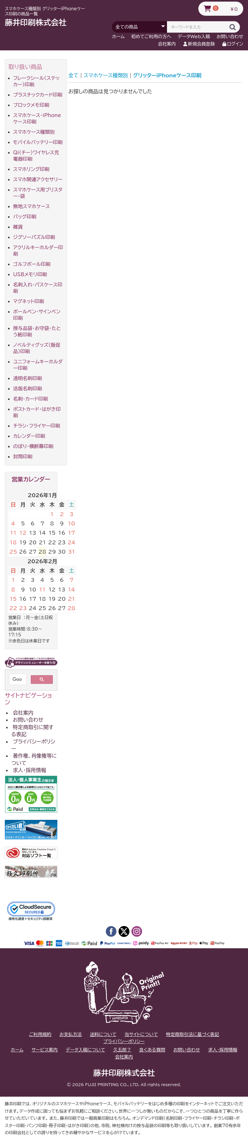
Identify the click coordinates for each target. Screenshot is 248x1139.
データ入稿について (85, 1050)
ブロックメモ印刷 (31, 105)
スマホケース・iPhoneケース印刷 (37, 118)
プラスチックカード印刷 (37, 94)
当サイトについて (141, 1034)
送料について (103, 1034)
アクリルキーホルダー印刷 (38, 250)
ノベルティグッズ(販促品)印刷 (36, 348)
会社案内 (167, 44)
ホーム (118, 36)
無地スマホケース (31, 206)
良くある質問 (152, 1050)
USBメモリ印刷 (30, 274)
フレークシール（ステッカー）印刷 (36, 81)
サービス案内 (44, 1050)
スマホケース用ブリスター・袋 (37, 193)
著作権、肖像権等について (34, 759)
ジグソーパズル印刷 (34, 237)
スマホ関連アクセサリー (37, 179)
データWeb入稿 (194, 36)
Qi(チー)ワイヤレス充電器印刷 (36, 155)
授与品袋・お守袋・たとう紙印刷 (37, 331)
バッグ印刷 (24, 216)
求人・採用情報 (29, 770)
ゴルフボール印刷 (32, 264)
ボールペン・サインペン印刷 (36, 314)
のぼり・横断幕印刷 (33, 446)
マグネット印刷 (28, 301)
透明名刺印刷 (27, 378)
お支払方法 (70, 1034)
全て (74, 75)
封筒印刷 (22, 456)
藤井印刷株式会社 (35, 22)
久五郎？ (122, 1050)
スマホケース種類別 (34, 132)
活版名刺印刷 (27, 388)
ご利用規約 (40, 1034)
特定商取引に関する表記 (32, 731)
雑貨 (18, 227)
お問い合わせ (230, 36)
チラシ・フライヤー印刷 (36, 425)
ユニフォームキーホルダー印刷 (38, 364)
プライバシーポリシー (33, 745)
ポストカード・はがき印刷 (37, 412)
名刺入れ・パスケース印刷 (37, 287)
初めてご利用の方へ (151, 36)
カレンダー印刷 (29, 436)
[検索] (17, 679)
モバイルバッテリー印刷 (37, 142)
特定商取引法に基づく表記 (192, 1034)
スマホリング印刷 (31, 169)
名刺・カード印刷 (30, 398)
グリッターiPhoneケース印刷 (167, 75)
